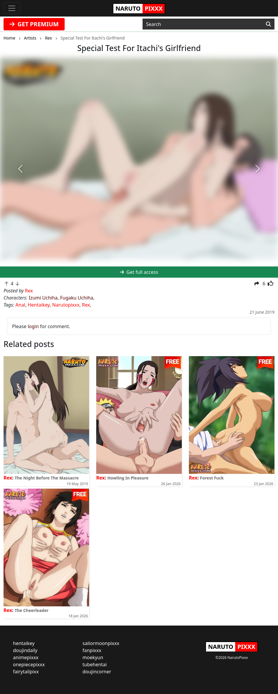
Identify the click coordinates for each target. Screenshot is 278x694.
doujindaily (25, 650)
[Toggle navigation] (12, 8)
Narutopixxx (65, 305)
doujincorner (97, 671)
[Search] (268, 24)
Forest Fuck (212, 478)
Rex (86, 305)
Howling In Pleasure (127, 478)
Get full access (139, 272)
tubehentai (95, 664)
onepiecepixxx (29, 664)
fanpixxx (92, 650)
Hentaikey (39, 305)
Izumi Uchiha (43, 297)
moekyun (93, 657)
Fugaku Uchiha (76, 297)
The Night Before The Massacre (47, 478)
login (33, 326)
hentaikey (24, 643)
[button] (21, 169)
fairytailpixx (26, 671)
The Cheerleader (32, 610)
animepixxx (25, 657)
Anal (20, 305)
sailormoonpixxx (101, 643)
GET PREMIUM (34, 24)
